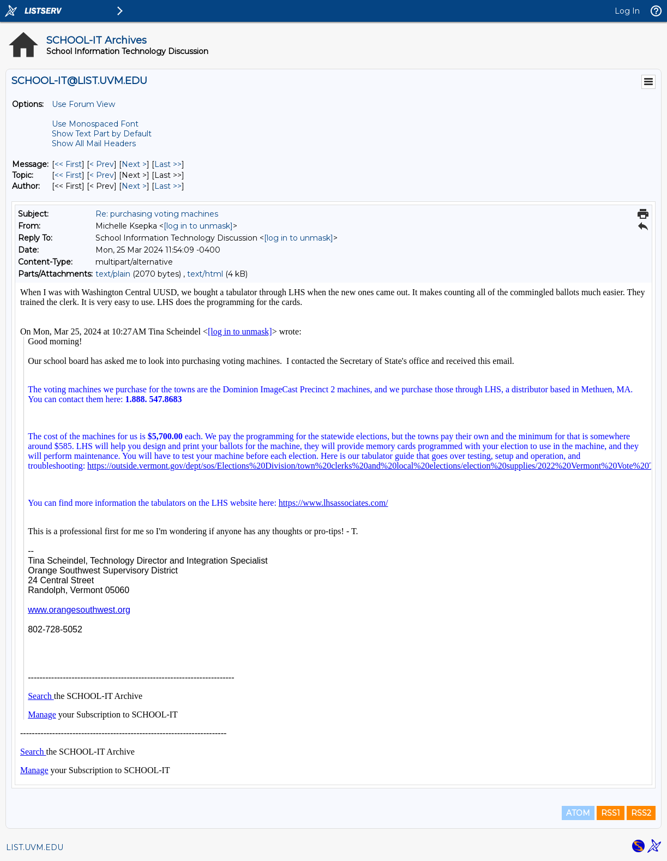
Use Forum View (83, 104)
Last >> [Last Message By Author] (168, 186)
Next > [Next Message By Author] (134, 186)
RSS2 (641, 813)
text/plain (112, 274)
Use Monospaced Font (95, 124)
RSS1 (610, 813)
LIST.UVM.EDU (34, 847)
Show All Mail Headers (94, 143)
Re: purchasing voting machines (156, 214)
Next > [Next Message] (134, 164)
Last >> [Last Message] (168, 164)
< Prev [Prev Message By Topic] (101, 175)
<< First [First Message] (68, 164)
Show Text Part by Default (102, 134)
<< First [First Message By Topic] (68, 175)
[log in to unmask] (198, 226)
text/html (205, 274)
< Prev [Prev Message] (101, 164)
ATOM (578, 813)
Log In (627, 11)
